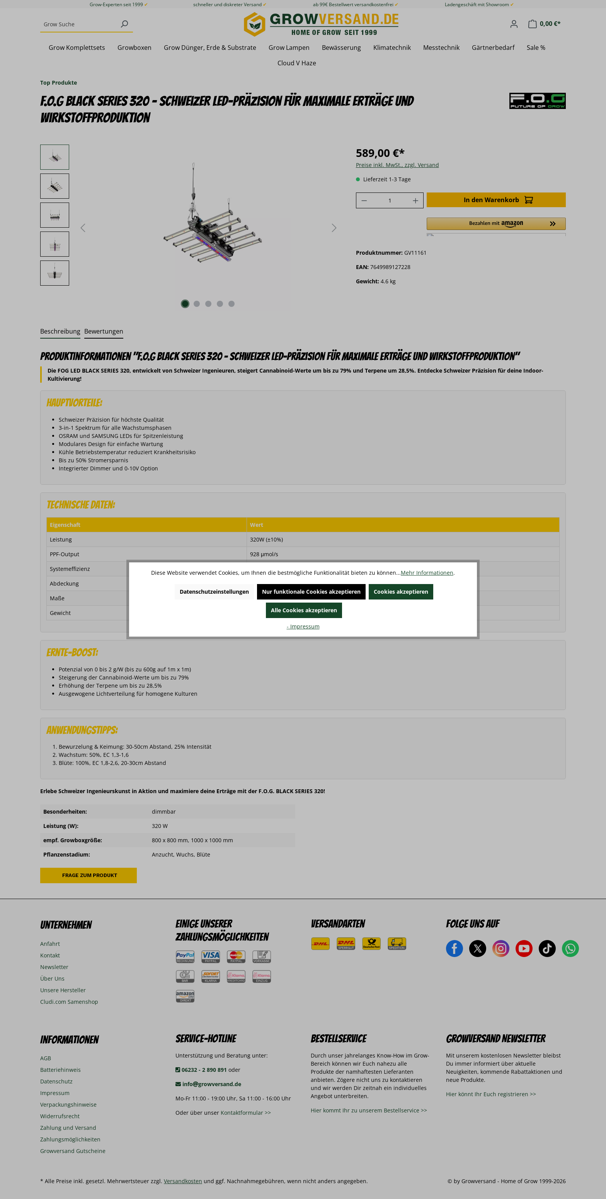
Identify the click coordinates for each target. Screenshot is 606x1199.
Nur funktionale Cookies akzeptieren (311, 591)
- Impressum (303, 626)
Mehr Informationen (427, 572)
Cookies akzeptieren (401, 591)
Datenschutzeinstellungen (214, 591)
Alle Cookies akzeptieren (304, 610)
